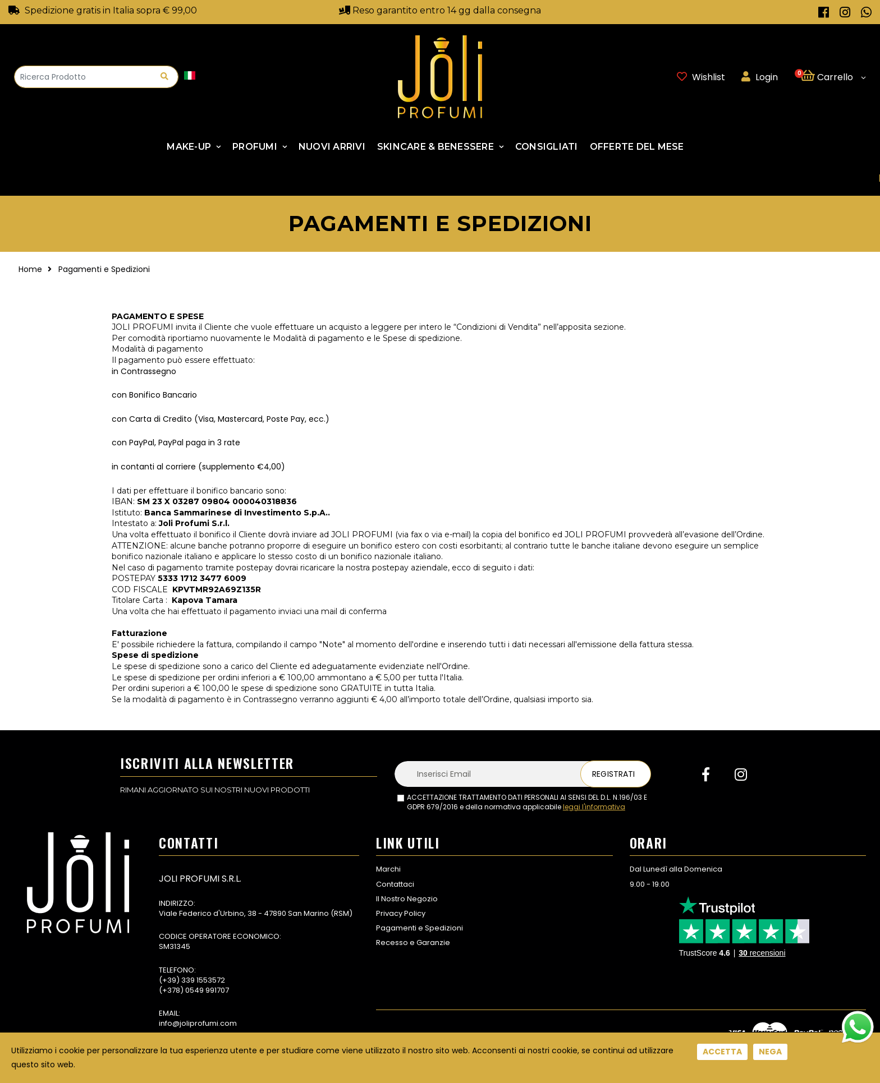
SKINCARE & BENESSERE (435, 146)
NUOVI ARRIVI (332, 146)
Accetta (722, 1051)
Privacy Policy (400, 913)
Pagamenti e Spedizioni (419, 928)
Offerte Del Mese (637, 146)
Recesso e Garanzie (413, 942)
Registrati (613, 774)
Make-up (189, 146)
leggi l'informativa (594, 807)
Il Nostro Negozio (407, 898)
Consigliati (546, 146)
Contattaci (395, 884)
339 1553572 (203, 980)
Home (30, 269)
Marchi (388, 869)
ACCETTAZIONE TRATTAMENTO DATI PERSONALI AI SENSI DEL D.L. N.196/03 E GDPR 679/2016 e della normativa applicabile (527, 802)
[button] (833, 77)
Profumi (254, 146)
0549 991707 (207, 990)
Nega (770, 1051)
